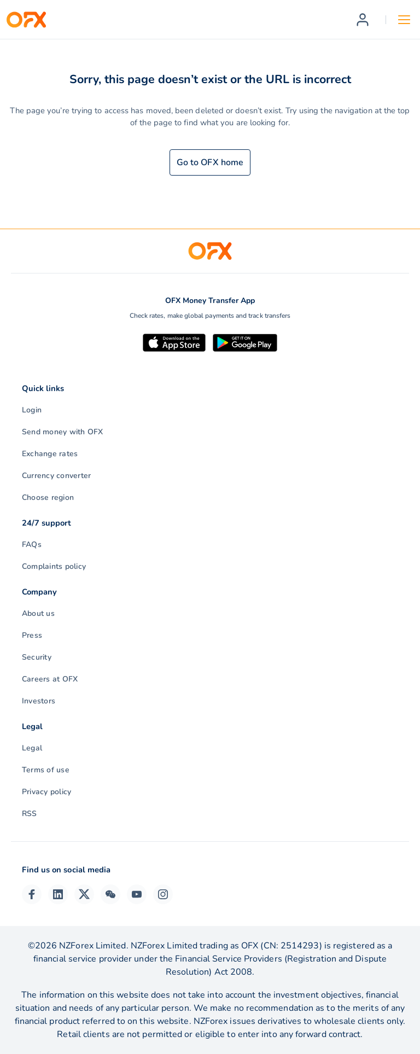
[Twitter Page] (84, 894)
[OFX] (26, 19)
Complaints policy (54, 566)
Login (32, 410)
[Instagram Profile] (163, 894)
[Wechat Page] (110, 894)
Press (32, 635)
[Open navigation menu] (404, 19)
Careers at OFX (50, 679)
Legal (32, 748)
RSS (29, 813)
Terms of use (45, 770)
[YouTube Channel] (137, 894)
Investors (38, 701)
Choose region (48, 497)
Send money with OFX (62, 432)
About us (38, 613)
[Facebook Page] (32, 894)
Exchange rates (50, 454)
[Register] (362, 19)
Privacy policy (46, 792)
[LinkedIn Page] (58, 894)
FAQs (32, 544)
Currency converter (56, 475)
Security (36, 657)
